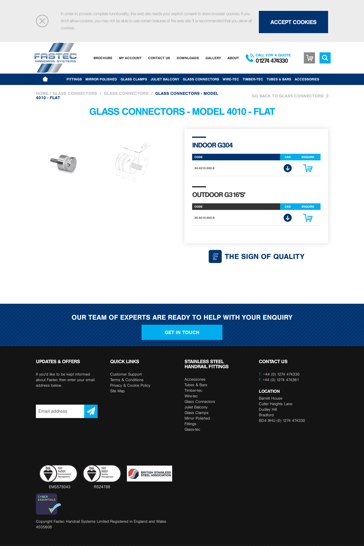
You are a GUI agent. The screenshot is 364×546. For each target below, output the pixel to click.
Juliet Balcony (165, 79)
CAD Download (288, 168)
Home (42, 93)
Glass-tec (192, 429)
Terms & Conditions (127, 380)
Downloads (188, 58)
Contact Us (159, 58)
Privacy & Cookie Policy (130, 385)
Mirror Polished (101, 79)
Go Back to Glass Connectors (288, 96)
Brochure (103, 58)
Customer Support (126, 374)
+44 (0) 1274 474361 (279, 380)
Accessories (307, 79)
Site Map (117, 391)
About (233, 58)
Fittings (74, 79)
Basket (309, 57)
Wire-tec (231, 79)
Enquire (308, 169)
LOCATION (269, 391)
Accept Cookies (293, 22)
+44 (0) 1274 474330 (281, 374)
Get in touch (182, 332)
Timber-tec (253, 79)
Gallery (213, 58)
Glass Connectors (201, 79)
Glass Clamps (134, 79)
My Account (130, 58)
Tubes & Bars (279, 79)
